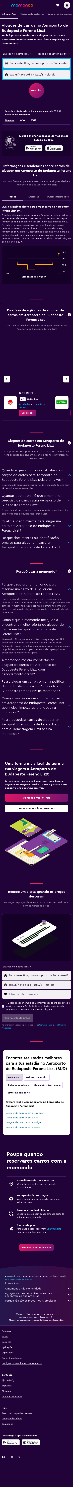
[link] (27, 413)
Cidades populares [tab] (18, 1085)
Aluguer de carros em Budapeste (34, 1317)
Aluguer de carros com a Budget (24, 1122)
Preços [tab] (12, 197)
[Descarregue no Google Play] (11, 1442)
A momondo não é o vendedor (38, 1289)
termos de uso (45, 1025)
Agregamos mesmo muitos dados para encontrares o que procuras (38, 1294)
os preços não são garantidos (18, 1279)
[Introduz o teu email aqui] (39, 994)
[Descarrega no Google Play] (34, 148)
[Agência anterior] (7, 379)
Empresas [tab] (33, 197)
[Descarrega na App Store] (54, 148)
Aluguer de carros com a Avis (22, 1118)
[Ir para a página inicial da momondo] (22, 5)
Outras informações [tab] (58, 197)
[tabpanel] (36, 246)
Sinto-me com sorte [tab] (19, 1093)
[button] (5, 5)
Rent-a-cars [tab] (14, 1077)
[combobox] (18, 54)
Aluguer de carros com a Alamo (23, 1127)
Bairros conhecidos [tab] (36, 1077)
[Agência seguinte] (66, 379)
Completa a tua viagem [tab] (47, 1085)
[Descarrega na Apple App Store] (31, 1442)
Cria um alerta (53, 1229)
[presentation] (54, 148)
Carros (19, 1314)
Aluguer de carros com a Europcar (24, 1113)
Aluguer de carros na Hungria (39, 1314)
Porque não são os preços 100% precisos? (38, 1301)
